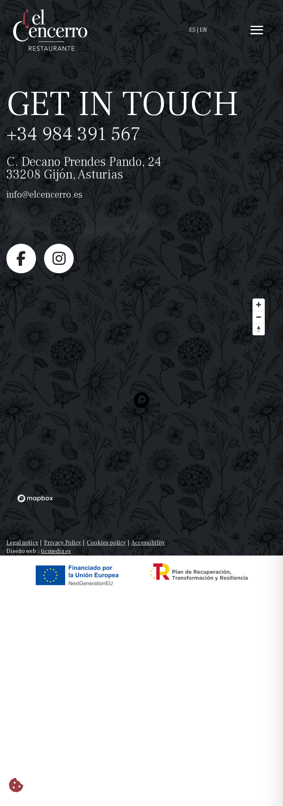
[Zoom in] (258, 318)
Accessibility (148, 543)
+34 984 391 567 (73, 134)
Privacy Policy (62, 543)
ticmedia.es (56, 551)
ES (192, 30)
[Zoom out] (258, 331)
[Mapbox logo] (35, 512)
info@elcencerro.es (44, 194)
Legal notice (22, 543)
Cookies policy (106, 543)
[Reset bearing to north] (258, 343)
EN (203, 30)
